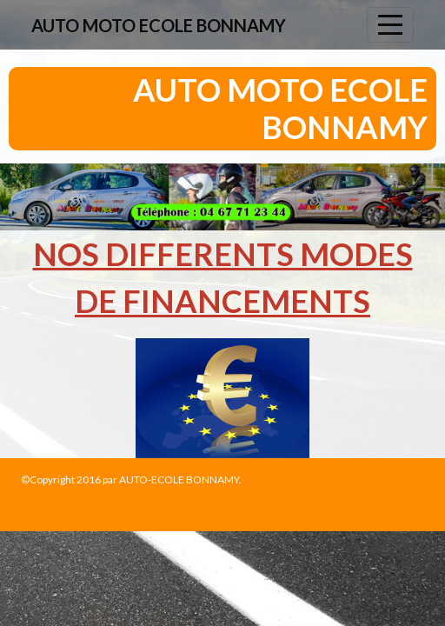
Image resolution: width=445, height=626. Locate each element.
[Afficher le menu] (390, 25)
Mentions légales (61, 495)
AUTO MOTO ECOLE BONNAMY (158, 25)
